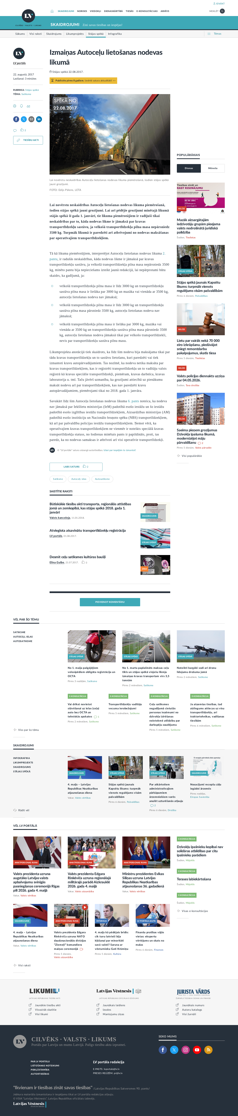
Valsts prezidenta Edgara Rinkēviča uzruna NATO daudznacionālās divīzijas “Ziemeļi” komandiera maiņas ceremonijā (70, 940)
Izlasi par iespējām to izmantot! (120, 450)
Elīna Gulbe (57, 562)
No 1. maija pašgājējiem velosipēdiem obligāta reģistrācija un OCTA (91, 672)
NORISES (82, 11)
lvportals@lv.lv (112, 1069)
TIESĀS (130, 11)
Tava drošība (192, 385)
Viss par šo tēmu (28, 730)
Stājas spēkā (32, 90)
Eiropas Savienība (199, 797)
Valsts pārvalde (203, 448)
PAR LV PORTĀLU (40, 1062)
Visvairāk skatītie (46, 1010)
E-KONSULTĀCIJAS (147, 11)
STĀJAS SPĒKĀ (21, 772)
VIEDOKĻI (95, 11)
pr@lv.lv (118, 1073)
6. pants (133, 401)
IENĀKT (220, 4)
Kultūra (117, 954)
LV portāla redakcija (108, 1062)
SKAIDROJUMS (22, 767)
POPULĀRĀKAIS (188, 155)
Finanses (158, 950)
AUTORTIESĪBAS (40, 1074)
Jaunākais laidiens (114, 1005)
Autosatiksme (102, 479)
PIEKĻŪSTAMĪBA (40, 1070)
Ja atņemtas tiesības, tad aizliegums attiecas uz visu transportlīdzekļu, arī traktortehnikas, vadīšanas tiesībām (207, 712)
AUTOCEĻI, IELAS (23, 637)
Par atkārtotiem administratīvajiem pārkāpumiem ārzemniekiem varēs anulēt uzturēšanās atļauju (166, 792)
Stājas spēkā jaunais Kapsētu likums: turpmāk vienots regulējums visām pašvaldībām (199, 287)
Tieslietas (191, 237)
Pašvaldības (201, 296)
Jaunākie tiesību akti (48, 1005)
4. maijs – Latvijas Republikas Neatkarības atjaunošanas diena (83, 788)
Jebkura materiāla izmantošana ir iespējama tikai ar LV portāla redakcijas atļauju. (63, 1094)
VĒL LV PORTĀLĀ (25, 825)
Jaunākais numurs (193, 1005)
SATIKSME (19, 632)
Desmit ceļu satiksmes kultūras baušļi (78, 557)
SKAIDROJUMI (66, 11)
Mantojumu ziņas (113, 1014)
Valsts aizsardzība (84, 891)
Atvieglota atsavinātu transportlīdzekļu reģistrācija (88, 530)
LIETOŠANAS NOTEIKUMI (45, 1066)
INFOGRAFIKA (21, 758)
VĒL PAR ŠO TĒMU (26, 619)
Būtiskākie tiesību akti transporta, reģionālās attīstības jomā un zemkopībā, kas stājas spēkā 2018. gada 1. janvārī (90, 508)
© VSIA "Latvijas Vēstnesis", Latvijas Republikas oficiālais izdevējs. (54, 1098)
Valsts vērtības (83, 798)
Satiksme (26, 94)
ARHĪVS (165, 11)
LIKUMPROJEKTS (23, 763)
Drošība (172, 810)
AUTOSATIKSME (22, 641)
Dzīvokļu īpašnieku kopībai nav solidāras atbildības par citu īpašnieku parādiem (200, 851)
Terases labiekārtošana (194, 879)
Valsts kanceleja (60, 517)
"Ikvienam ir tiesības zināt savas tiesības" (52, 1087)
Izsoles (107, 1010)
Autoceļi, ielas (78, 479)
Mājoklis (190, 860)
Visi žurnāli (189, 1014)
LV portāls (19, 63)
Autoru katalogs (192, 1010)
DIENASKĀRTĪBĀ (113, 11)
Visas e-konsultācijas (195, 911)
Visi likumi (41, 1014)
